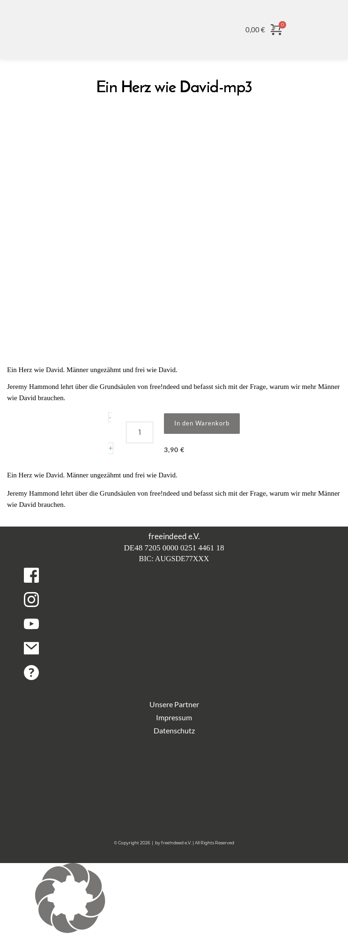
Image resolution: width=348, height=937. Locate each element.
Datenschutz (174, 730)
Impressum (174, 717)
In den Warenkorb (202, 423)
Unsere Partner (174, 704)
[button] (174, 900)
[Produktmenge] (139, 432)
